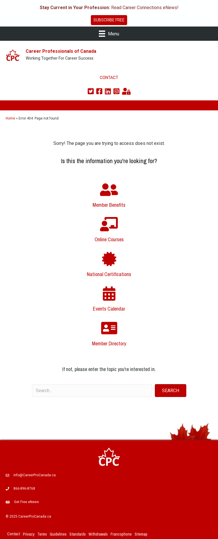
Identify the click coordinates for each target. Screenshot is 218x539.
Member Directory (109, 343)
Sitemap (141, 534)
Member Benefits (109, 204)
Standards (77, 534)
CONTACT (109, 77)
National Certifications (109, 274)
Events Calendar (109, 308)
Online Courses (109, 239)
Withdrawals (98, 534)
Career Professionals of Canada (61, 51)
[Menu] (109, 34)
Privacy (29, 534)
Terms (42, 534)
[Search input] (92, 390)
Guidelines (58, 534)
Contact (13, 533)
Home (10, 118)
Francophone (121, 534)
